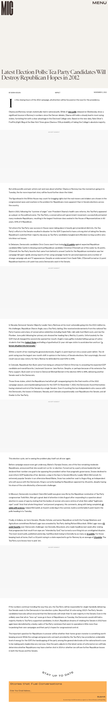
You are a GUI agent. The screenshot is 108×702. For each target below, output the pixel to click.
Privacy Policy (102, 699)
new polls (72, 112)
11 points (91, 534)
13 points (98, 537)
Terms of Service (93, 699)
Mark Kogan (16, 92)
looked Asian (30, 342)
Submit (101, 696)
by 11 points (69, 244)
